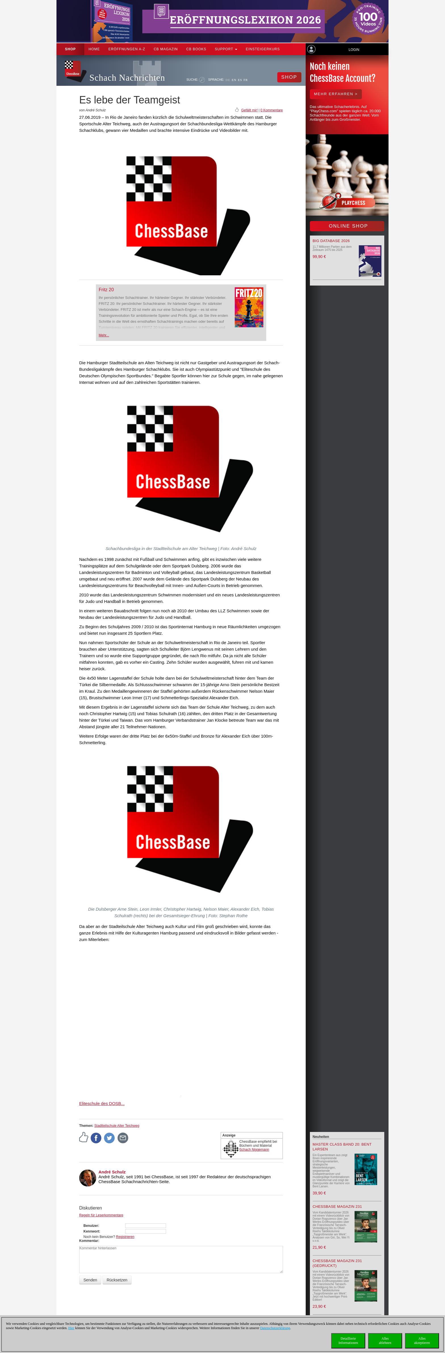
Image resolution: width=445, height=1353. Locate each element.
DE (228, 80)
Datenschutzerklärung (275, 1328)
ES (240, 80)
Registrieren (125, 1237)
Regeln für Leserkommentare (101, 1215)
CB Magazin (166, 49)
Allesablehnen (385, 1341)
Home (94, 49)
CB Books (196, 49)
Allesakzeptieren (422, 1341)
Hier (71, 1328)
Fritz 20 (106, 289)
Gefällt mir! (249, 110)
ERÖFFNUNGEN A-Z (126, 49)
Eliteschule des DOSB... (102, 1103)
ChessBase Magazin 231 (337, 1206)
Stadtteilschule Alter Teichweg (116, 1126)
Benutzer (90, 1226)
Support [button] (226, 49)
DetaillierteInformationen (348, 1341)
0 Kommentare (272, 110)
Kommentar (88, 1241)
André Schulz (112, 1171)
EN (234, 80)
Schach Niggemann (254, 1150)
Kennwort (91, 1231)
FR (246, 80)
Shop (70, 49)
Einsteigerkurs (263, 49)
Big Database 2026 (331, 241)
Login (354, 50)
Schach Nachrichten (127, 78)
